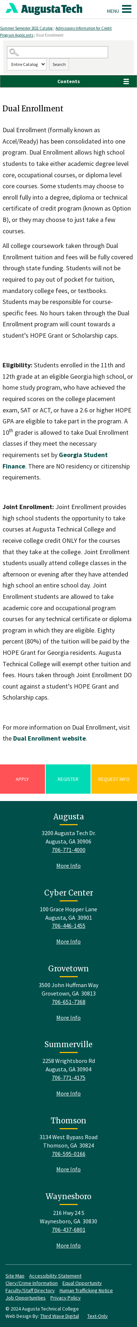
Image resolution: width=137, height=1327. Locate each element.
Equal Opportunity (82, 1283)
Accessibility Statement (55, 1275)
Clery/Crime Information (31, 1283)
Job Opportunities (25, 1297)
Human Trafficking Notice (86, 1290)
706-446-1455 (68, 925)
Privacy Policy (65, 1297)
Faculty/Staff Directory (30, 1290)
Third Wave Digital (59, 1316)
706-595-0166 (68, 1153)
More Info (68, 865)
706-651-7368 (68, 1001)
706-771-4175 (68, 1077)
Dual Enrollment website (49, 738)
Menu (119, 8)
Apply (22, 779)
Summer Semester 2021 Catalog (26, 28)
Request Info (114, 779)
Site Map (14, 1275)
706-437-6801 (68, 1229)
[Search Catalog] (57, 52)
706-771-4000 (68, 849)
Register (68, 779)
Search (59, 64)
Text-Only (97, 1316)
